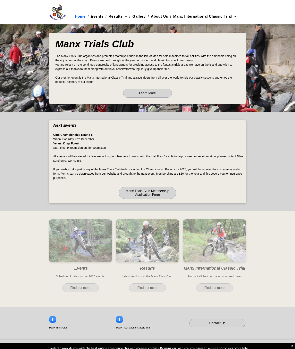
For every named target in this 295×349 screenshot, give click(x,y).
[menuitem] (81, 16)
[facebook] (52, 320)
